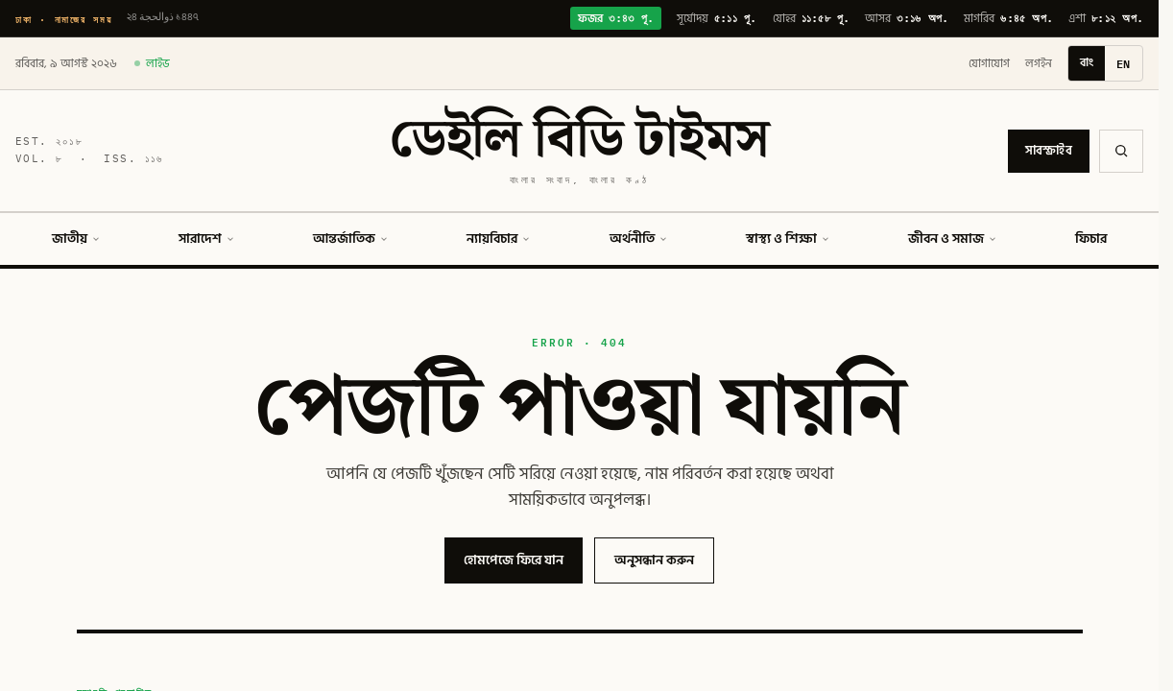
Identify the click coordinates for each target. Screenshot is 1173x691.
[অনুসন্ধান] (1121, 151)
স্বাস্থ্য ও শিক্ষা (788, 238)
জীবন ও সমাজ (952, 238)
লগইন (1038, 64)
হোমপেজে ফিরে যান (513, 560)
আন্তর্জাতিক (351, 238)
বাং (1086, 63)
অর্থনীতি (639, 238)
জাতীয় (76, 238)
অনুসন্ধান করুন (654, 560)
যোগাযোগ (989, 64)
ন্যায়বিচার (499, 238)
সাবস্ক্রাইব (1048, 150)
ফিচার (1091, 238)
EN (1123, 63)
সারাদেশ (207, 238)
